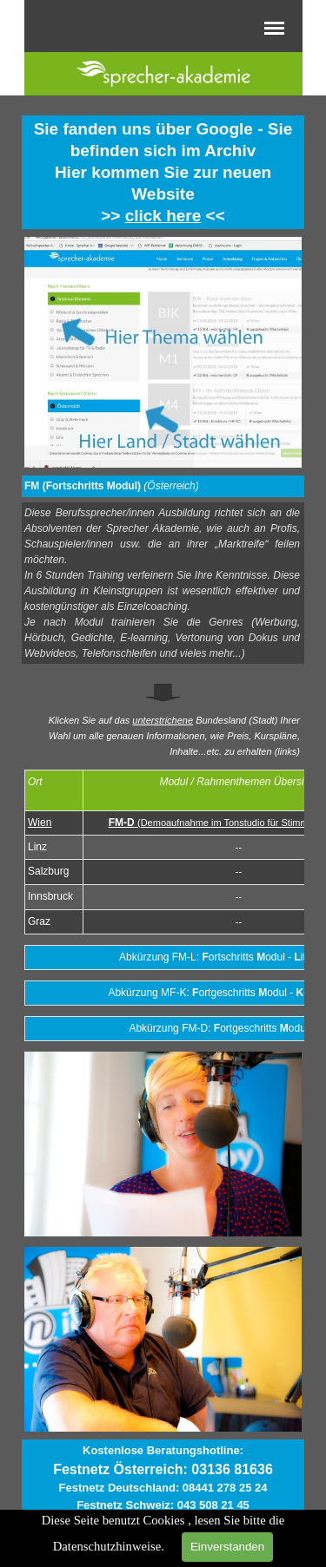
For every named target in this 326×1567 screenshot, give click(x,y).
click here (163, 216)
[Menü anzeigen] (274, 28)
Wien (39, 822)
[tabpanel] (163, 172)
